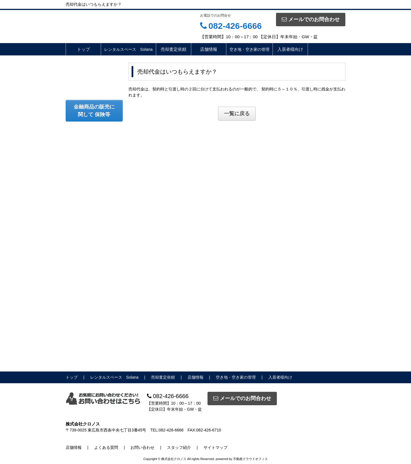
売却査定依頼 (173, 49)
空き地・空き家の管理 (249, 49)
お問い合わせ (142, 447)
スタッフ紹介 (179, 447)
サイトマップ (215, 447)
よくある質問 (106, 447)
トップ (83, 49)
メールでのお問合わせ (311, 19)
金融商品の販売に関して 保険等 (94, 110)
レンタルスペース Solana (128, 49)
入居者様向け (290, 49)
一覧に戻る (237, 113)
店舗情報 (208, 49)
